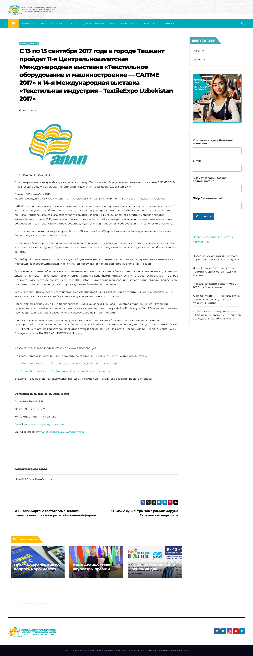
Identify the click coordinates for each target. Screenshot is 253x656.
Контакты (151, 23)
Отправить (203, 216)
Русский (198, 50)
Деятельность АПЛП (98, 23)
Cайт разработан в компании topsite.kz (84, 650)
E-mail (198, 160)
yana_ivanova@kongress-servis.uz (46, 424)
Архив (169, 23)
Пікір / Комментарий (207, 198)
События (128, 23)
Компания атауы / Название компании (213, 142)
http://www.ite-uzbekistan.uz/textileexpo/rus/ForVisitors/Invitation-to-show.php (66, 363)
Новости (33, 43)
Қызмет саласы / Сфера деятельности (209, 179)
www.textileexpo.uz (50, 431)
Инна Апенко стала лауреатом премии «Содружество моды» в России (214, 272)
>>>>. (79, 333)
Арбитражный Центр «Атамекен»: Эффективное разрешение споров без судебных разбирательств (217, 315)
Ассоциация (51, 23)
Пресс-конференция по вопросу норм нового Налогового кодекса (37, 569)
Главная (28, 23)
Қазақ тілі (199, 59)
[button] (242, 23)
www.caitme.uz (74, 431)
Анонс (23, 43)
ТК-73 (72, 23)
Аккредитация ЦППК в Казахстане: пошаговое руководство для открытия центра (216, 299)
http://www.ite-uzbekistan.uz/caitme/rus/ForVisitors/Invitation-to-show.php (63, 371)
